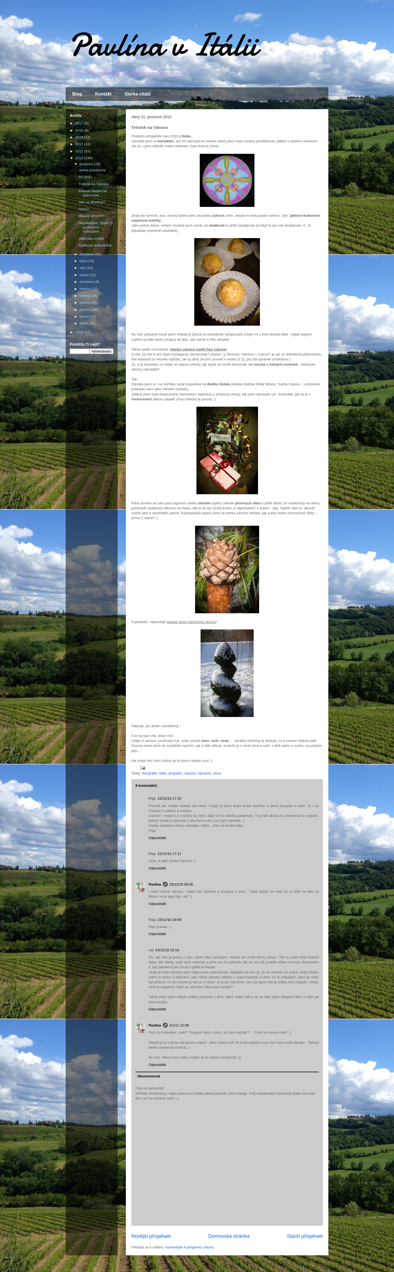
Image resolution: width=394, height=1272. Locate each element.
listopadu (87, 254)
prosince (87, 164)
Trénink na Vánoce (93, 184)
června (85, 289)
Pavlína (155, 884)
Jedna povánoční (92, 170)
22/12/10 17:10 (169, 798)
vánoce (190, 773)
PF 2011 (85, 177)
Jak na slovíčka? (92, 202)
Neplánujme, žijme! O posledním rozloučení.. (95, 227)
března (85, 310)
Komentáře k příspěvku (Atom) (190, 1247)
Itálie (162, 773)
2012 (79, 144)
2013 (79, 137)
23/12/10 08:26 (181, 884)
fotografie (149, 773)
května (85, 296)
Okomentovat (148, 1076)
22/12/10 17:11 (169, 854)
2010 (79, 158)
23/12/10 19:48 (169, 920)
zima (217, 773)
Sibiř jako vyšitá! (91, 238)
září (83, 268)
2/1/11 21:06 (179, 1025)
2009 (79, 332)
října (84, 261)
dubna (85, 302)
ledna (84, 323)
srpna (84, 275)
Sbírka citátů (137, 94)
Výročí (84, 209)
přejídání (175, 773)
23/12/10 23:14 (167, 950)
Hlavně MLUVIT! (92, 216)
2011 (79, 151)
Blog (77, 94)
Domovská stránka (229, 1236)
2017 (79, 123)
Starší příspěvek (305, 1236)
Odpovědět (157, 838)
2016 (79, 130)
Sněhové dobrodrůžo (95, 245)
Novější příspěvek (151, 1236)
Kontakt (103, 94)
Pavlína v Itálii (162, 45)
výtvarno (204, 773)
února (85, 316)
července (87, 282)
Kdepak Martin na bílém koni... (92, 193)
